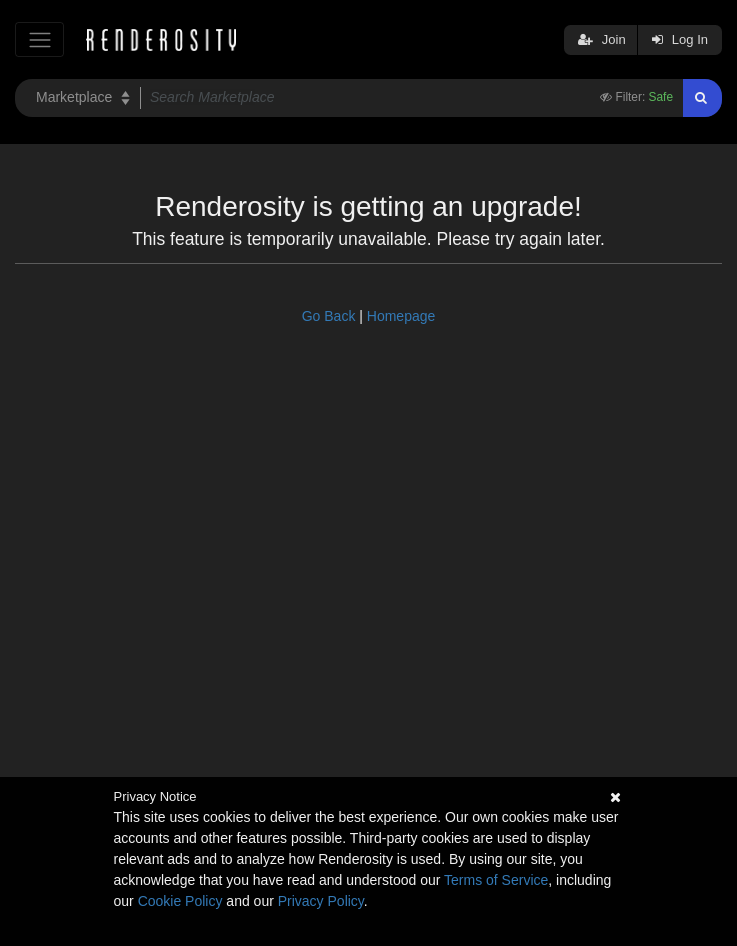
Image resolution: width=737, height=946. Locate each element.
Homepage (401, 316)
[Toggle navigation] (39, 39)
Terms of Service (496, 880)
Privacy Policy (321, 901)
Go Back (329, 316)
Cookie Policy (180, 901)
